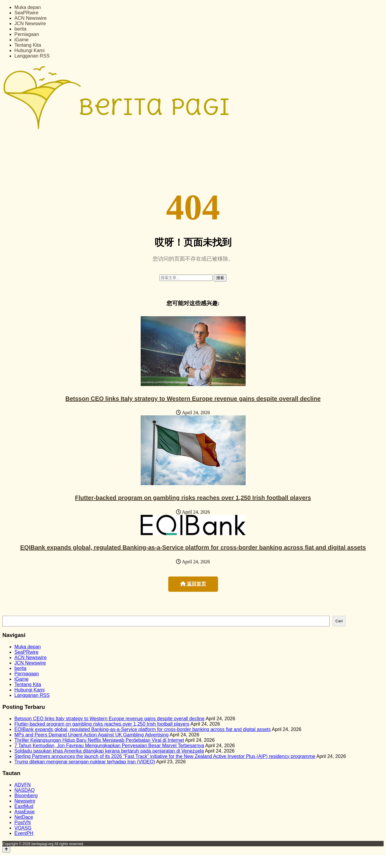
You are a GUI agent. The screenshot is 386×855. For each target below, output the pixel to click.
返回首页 (193, 583)
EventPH (23, 833)
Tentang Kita (27, 45)
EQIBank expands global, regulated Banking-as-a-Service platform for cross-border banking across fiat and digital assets (193, 547)
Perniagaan (26, 34)
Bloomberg (25, 795)
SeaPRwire (26, 12)
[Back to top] (6, 849)
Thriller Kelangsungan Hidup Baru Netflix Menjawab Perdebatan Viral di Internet (99, 740)
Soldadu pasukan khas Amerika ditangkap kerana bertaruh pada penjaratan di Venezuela (109, 750)
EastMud (23, 806)
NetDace (23, 817)
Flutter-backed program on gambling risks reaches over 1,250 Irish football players (193, 497)
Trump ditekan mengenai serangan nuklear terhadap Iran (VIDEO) (84, 761)
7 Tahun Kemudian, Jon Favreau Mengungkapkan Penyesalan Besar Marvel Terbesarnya (109, 745)
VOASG (22, 827)
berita (20, 28)
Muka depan (27, 7)
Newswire (24, 800)
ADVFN (22, 784)
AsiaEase (24, 811)
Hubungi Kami (29, 50)
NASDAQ (24, 790)
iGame (21, 39)
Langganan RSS (31, 55)
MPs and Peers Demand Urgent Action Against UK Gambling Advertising (91, 734)
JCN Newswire (30, 23)
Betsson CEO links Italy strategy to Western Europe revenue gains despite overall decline (193, 398)
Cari (339, 621)
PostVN (22, 822)
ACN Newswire (30, 18)
